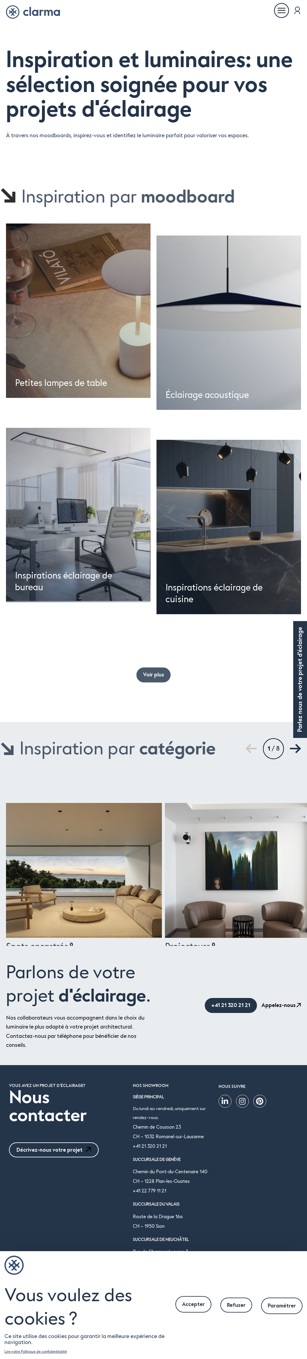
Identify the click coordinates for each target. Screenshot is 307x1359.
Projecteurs (190, 1073)
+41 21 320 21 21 (150, 1146)
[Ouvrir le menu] (281, 10)
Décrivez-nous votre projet (53, 1150)
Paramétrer (282, 1306)
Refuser (236, 1305)
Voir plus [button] (153, 699)
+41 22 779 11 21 (149, 1191)
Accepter (193, 1304)
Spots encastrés (39, 1073)
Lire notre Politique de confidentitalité (35, 1351)
